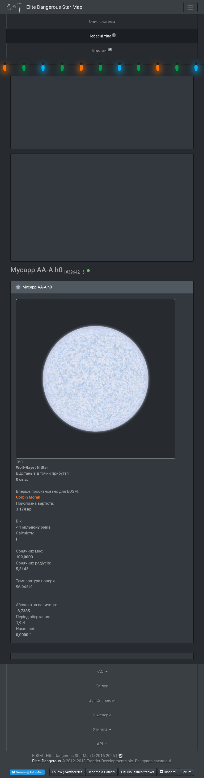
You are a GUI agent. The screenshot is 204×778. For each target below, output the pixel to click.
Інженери (102, 715)
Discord (168, 772)
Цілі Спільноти (102, 700)
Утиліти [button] (100, 729)
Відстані (102, 50)
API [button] (100, 744)
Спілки (102, 686)
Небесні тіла (102, 36)
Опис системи (102, 21)
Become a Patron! (101, 772)
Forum (186, 772)
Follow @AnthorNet (67, 772)
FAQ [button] (100, 671)
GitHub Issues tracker (137, 772)
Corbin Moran (28, 497)
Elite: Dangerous (46, 761)
